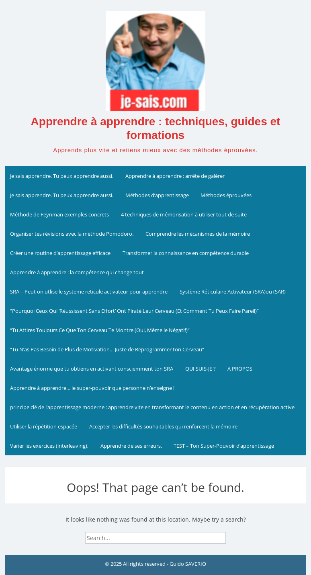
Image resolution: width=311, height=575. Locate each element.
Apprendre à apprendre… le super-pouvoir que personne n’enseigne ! (92, 387)
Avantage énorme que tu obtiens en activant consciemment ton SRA (91, 368)
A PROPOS (239, 368)
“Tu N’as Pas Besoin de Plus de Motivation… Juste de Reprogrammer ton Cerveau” (107, 349)
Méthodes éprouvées (226, 195)
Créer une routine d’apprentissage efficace (60, 253)
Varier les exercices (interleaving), (49, 445)
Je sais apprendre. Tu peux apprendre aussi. (61, 175)
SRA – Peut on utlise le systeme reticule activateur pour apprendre (89, 291)
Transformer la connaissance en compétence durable (186, 253)
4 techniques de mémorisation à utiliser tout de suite (184, 214)
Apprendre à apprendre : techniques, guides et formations (155, 128)
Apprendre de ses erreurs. (131, 445)
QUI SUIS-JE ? (200, 368)
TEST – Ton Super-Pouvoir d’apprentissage (224, 445)
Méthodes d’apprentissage (157, 195)
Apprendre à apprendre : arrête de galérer (175, 175)
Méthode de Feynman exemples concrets (59, 214)
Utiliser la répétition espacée (43, 426)
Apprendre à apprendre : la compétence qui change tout (77, 272)
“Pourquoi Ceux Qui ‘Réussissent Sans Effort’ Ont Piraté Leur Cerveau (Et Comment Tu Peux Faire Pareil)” (134, 310)
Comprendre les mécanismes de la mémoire (197, 233)
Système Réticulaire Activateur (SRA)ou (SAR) (233, 291)
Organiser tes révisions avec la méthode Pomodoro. (71, 233)
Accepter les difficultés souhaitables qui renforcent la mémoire (163, 426)
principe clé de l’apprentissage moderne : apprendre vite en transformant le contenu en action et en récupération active (152, 407)
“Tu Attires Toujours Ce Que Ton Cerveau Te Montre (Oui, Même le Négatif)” (100, 330)
